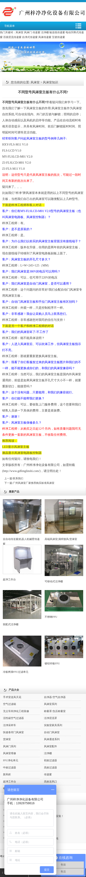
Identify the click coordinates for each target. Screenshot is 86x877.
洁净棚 (45, 32)
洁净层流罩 (50, 718)
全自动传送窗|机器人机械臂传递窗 (22, 522)
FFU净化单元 (10, 760)
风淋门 (28, 32)
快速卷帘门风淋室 (13, 732)
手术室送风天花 (12, 697)
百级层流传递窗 (12, 37)
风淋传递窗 (44, 37)
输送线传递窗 (57, 32)
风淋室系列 (50, 704)
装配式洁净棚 (22, 608)
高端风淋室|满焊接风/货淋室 (64, 520)
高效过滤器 (50, 767)
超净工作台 (22, 563)
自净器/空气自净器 (54, 697)
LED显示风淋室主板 (15, 446)
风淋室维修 (9, 753)
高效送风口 (50, 781)
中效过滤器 (9, 767)
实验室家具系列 (53, 725)
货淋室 (7, 739)
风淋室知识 (50, 82)
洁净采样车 (9, 725)
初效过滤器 (50, 760)
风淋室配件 (50, 746)
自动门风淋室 (52, 732)
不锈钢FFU (64, 604)
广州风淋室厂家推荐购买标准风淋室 (33, 482)
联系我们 (18, 478)
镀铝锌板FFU (64, 650)
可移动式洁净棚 (64, 564)
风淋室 (19, 32)
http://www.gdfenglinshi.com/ (21, 471)
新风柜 (7, 774)
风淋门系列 (9, 746)
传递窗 (36, 32)
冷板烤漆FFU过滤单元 (22, 654)
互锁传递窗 (58, 37)
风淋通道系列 (52, 739)
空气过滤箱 (9, 704)
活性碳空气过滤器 (13, 718)
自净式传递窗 (30, 37)
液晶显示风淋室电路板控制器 (22, 452)
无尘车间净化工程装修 (16, 711)
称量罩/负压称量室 (54, 711)
